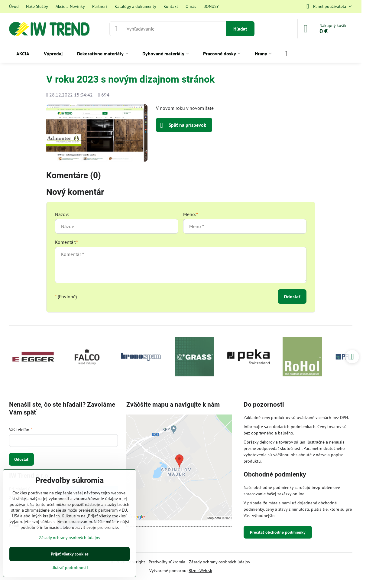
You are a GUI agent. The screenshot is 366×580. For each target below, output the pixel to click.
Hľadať (240, 29)
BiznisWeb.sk (200, 570)
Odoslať (292, 296)
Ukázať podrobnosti (69, 567)
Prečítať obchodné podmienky (278, 532)
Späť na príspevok (183, 125)
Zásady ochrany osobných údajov (219, 562)
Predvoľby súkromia (167, 562)
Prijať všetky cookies (70, 554)
